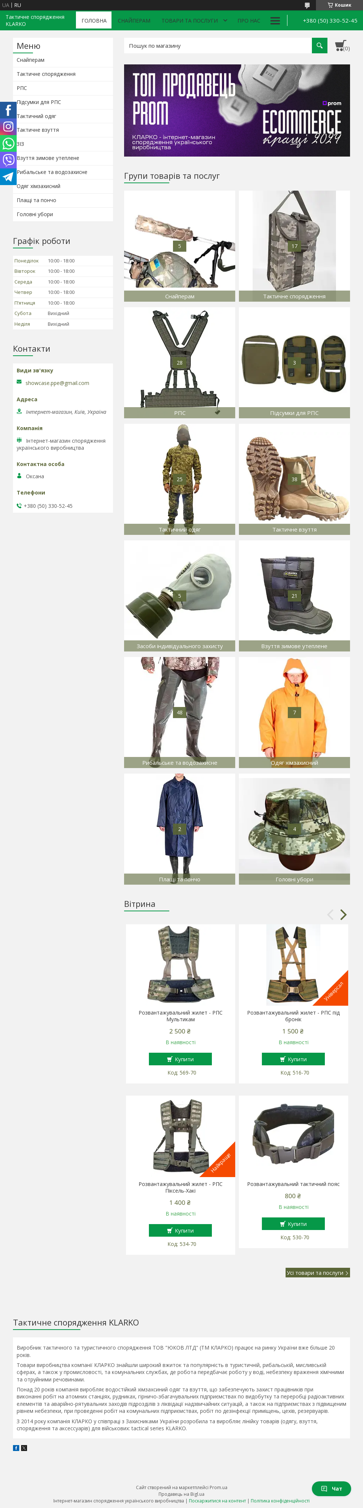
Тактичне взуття (38, 129)
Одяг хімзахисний (38, 186)
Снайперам (134, 20)
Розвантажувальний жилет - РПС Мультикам (181, 1016)
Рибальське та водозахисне (52, 171)
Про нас (248, 20)
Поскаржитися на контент (217, 1501)
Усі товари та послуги (315, 1272)
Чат (331, 1488)
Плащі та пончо (36, 200)
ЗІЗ (20, 143)
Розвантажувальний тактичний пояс (293, 1184)
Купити (184, 1059)
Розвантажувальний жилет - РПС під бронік (293, 1016)
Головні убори (35, 214)
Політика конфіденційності (280, 1501)
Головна (94, 20)
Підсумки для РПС (39, 101)
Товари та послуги (189, 20)
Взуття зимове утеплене (48, 157)
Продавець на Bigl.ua (181, 1494)
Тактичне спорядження (46, 73)
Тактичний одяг (36, 116)
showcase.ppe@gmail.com (57, 383)
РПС (22, 87)
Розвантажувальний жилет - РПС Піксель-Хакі (181, 1187)
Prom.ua (218, 1487)
